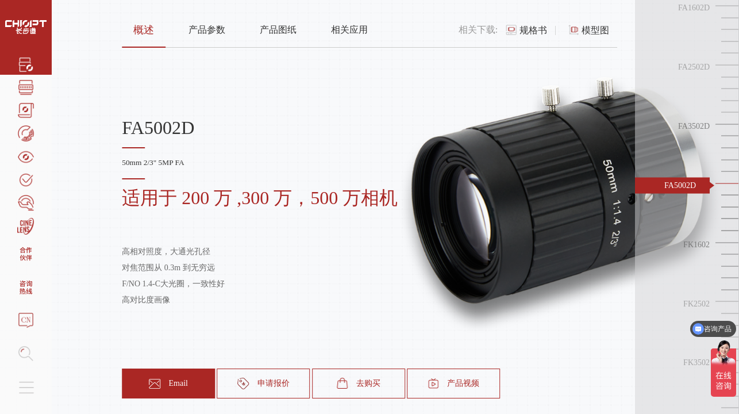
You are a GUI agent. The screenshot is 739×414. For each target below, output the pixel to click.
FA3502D (694, 126)
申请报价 (264, 383)
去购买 (358, 383)
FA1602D (694, 7)
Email (168, 384)
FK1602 (696, 244)
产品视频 (453, 383)
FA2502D (694, 67)
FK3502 (696, 362)
